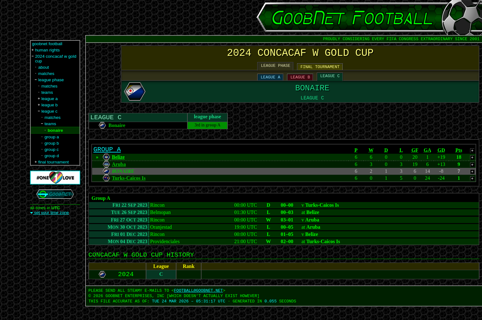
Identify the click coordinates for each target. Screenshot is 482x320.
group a (52, 137)
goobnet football (47, 43)
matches (46, 73)
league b (49, 105)
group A (213, 134)
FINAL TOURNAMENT (320, 70)
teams (47, 92)
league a (49, 98)
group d (52, 155)
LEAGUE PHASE (276, 69)
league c (49, 111)
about (43, 67)
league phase (51, 79)
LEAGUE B (300, 81)
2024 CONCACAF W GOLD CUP (300, 54)
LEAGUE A (270, 81)
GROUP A (107, 159)
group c (52, 149)
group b (52, 143)
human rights (47, 50)
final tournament (53, 162)
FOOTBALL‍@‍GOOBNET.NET (198, 304)
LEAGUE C (330, 80)
